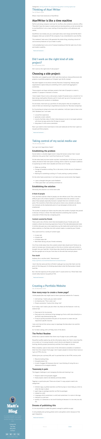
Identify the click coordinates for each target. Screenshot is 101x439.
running (66, 7)
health (46, 7)
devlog (41, 7)
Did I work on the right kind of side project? (52, 60)
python (61, 7)
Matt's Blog (12, 405)
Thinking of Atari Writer (46, 9)
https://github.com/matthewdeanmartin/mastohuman (49, 260)
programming (55, 7)
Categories (12, 424)
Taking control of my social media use (54, 141)
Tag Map (12, 426)
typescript (72, 7)
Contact (12, 431)
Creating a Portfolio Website (49, 286)
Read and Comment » (38, 50)
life (49, 7)
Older (70, 427)
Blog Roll (12, 428)
